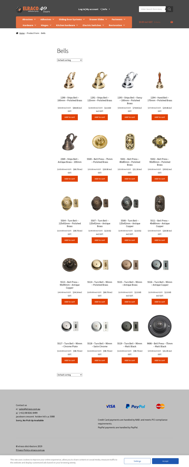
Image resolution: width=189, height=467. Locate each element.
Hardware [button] (29, 25)
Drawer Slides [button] (98, 19)
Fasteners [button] (119, 19)
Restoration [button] (117, 25)
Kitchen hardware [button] (67, 25)
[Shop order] (69, 60)
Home (22, 33)
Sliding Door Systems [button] (72, 19)
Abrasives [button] (29, 19)
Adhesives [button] (47, 19)
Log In (81, 9)
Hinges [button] (46, 25)
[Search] (169, 9)
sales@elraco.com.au (29, 408)
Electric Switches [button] (93, 25)
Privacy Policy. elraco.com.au (30, 450)
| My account (93, 9)
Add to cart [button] (70, 117)
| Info (106, 9)
